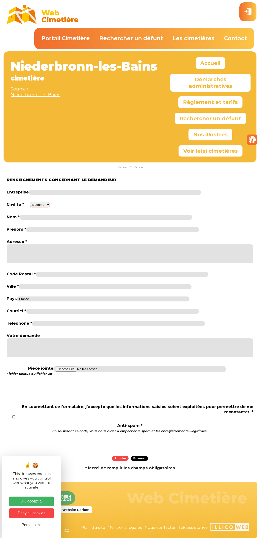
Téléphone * (19, 323)
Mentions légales (125, 527)
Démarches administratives (210, 82)
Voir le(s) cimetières (210, 151)
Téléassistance (193, 527)
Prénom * (16, 229)
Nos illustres (210, 134)
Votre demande (23, 335)
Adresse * (17, 241)
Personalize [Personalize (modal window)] (31, 525)
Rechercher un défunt (131, 38)
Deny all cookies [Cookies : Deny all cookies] (31, 513)
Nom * (13, 217)
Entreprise (18, 192)
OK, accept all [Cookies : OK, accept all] (31, 501)
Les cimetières (194, 38)
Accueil (210, 63)
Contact (235, 38)
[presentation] (130, 443)
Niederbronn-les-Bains (35, 94)
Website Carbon (75, 510)
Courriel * (16, 311)
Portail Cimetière (65, 38)
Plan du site (93, 527)
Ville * (13, 286)
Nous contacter (160, 527)
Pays (12, 298)
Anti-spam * (129, 428)
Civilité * (15, 204)
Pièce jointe (30, 371)
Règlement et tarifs (210, 102)
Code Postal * (21, 274)
